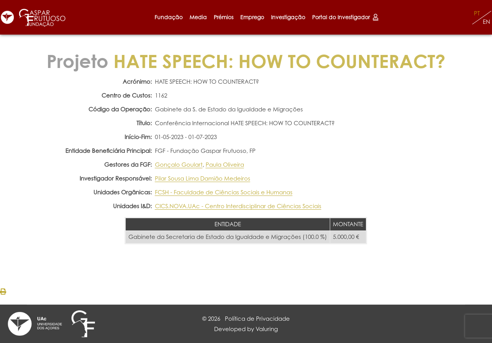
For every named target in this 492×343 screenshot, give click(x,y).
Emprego (252, 17)
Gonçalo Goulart (179, 164)
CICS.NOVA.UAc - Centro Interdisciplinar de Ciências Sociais (238, 206)
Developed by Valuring (246, 329)
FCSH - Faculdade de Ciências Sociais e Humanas (224, 192)
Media (198, 17)
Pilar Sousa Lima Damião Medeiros (202, 178)
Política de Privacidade (257, 318)
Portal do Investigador (345, 17)
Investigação (288, 17)
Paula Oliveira (225, 164)
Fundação (169, 17)
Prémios (223, 17)
